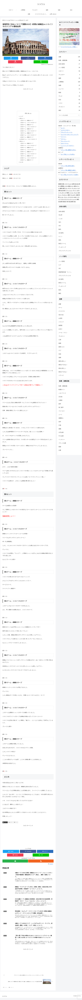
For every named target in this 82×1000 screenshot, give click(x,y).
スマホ (66, 186)
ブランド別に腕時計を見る (68, 150)
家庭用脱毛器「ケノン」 (65, 272)
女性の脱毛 (69, 64)
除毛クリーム (62, 243)
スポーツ (5, 821)
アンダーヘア (63, 192)
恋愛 (69, 57)
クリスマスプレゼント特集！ (69, 47)
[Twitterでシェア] (7, 58)
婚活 (69, 110)
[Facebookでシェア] (18, 58)
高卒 (60, 421)
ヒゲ (79, 188)
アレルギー (69, 75)
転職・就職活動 (69, 60)
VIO (68, 201)
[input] (69, 115)
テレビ (69, 96)
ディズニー (74, 188)
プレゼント (69, 107)
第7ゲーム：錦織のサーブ (27, 130)
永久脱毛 (60, 201)
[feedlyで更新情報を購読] (15, 860)
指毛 (60, 240)
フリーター (62, 411)
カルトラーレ (64, 143)
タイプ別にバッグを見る (67, 154)
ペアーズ (61, 375)
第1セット (22, 115)
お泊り (75, 197)
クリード (63, 136)
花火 (75, 201)
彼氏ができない (63, 364)
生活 (69, 100)
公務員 (60, 400)
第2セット (22, 139)
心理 (60, 339)
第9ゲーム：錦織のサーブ (27, 134)
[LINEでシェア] (48, 58)
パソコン (71, 192)
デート (74, 190)
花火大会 (76, 184)
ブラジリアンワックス (66, 199)
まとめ (21, 161)
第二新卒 (61, 407)
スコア (21, 112)
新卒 (60, 404)
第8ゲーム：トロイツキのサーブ (29, 132)
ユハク (62, 128)
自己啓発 (71, 201)
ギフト (69, 188)
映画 (69, 92)
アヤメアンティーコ (66, 132)
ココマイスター (65, 130)
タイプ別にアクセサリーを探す (69, 174)
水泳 (79, 192)
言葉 (63, 184)
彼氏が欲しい (62, 361)
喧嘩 (60, 343)
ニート (60, 414)
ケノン (60, 195)
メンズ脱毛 (69, 67)
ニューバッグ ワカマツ (67, 145)
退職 (60, 429)
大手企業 (61, 432)
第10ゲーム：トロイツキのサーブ (29, 137)
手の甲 (60, 215)
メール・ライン (63, 197)
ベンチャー (62, 439)
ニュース (69, 89)
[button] (79, 115)
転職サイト (62, 389)
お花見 (60, 318)
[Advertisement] (28, 96)
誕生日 (64, 201)
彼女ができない (63, 372)
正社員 (60, 396)
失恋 (60, 354)
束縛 (60, 357)
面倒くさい (71, 186)
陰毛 (64, 190)
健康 (69, 78)
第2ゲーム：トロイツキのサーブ (29, 119)
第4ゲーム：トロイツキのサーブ (29, 123)
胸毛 (78, 199)
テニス (16, 821)
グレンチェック (65, 141)
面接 (60, 446)
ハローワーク (62, 393)
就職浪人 (61, 418)
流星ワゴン (65, 188)
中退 (60, 425)
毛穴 (60, 222)
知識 (69, 85)
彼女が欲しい (62, 368)
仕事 (73, 184)
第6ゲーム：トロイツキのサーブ (29, 128)
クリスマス (70, 197)
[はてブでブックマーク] (28, 58)
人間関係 (69, 82)
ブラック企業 (62, 443)
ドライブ (61, 322)
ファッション (69, 190)
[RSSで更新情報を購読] (41, 860)
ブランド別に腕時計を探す (68, 170)
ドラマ (69, 103)
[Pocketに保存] (38, 58)
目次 (26, 109)
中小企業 (61, 436)
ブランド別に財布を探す (67, 166)
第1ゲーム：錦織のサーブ (27, 117)
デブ (60, 350)
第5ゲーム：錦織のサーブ (27, 126)
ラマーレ (63, 139)
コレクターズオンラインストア (69, 134)
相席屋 (60, 184)
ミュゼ (60, 218)
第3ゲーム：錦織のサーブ (27, 121)
